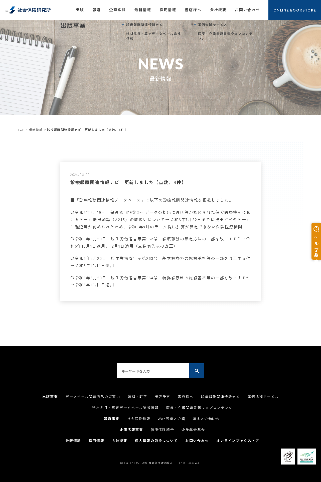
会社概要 (218, 9)
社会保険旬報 (138, 418)
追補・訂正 (137, 396)
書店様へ (193, 9)
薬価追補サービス (263, 396)
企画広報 (117, 9)
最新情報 (142, 9)
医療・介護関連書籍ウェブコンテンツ (199, 407)
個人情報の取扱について (156, 440)
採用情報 (167, 9)
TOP (21, 129)
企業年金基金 (193, 429)
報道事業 (111, 418)
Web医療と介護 (171, 418)
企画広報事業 (131, 429)
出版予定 (162, 396)
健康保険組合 (162, 429)
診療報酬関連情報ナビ (220, 396)
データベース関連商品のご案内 (92, 396)
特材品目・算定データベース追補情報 (125, 407)
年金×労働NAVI (207, 418)
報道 (96, 9)
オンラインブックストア (237, 440)
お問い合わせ (247, 9)
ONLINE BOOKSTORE (294, 10)
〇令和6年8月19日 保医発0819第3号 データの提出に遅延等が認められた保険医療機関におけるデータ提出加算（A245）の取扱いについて (160, 219)
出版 (80, 9)
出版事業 (50, 396)
